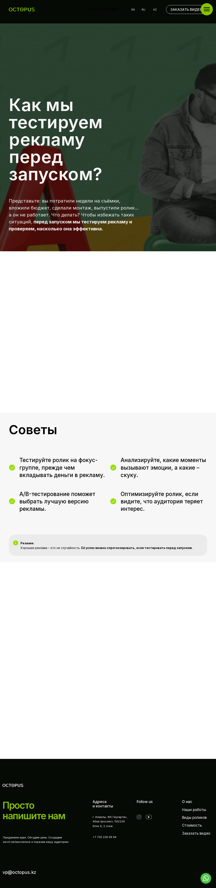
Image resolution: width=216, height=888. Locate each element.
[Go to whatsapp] (206, 878)
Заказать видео (196, 833)
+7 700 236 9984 (102, 9)
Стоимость (192, 825)
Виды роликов (194, 817)
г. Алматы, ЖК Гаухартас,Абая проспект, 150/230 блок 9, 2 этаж (110, 821)
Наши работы (194, 809)
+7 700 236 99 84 (104, 837)
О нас (187, 801)
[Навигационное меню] (207, 9)
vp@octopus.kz (19, 872)
